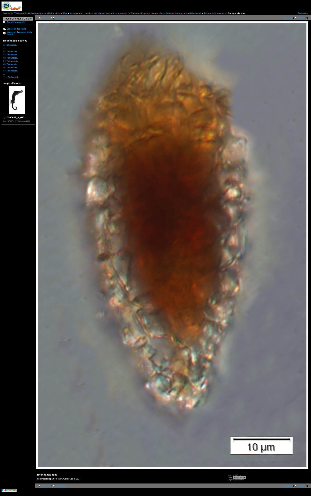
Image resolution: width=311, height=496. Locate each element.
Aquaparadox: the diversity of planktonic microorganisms (98, 13)
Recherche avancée (16, 22)
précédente (60, 18)
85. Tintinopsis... (10, 64)
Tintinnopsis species (214, 13)
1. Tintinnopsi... (10, 45)
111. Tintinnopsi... (11, 77)
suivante (288, 18)
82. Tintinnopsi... (10, 55)
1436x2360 (239, 480)
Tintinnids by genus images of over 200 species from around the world (166, 13)
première (45, 18)
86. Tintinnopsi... (10, 68)
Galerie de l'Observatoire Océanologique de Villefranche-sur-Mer (35, 13)
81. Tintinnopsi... (10, 51)
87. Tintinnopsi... (10, 71)
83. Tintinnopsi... (10, 58)
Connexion (303, 13)
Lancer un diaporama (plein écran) (19, 33)
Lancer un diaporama (16, 29)
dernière (301, 18)
